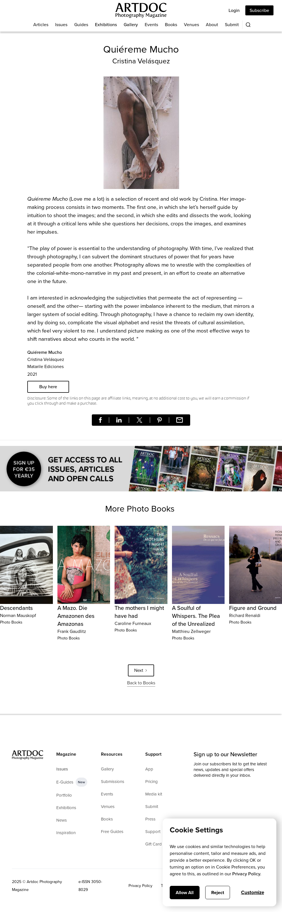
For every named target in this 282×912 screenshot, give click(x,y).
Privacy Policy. (246, 874)
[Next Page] (141, 670)
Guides (81, 24)
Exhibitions (106, 24)
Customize (252, 892)
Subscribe (259, 10)
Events (151, 24)
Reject (217, 892)
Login (234, 10)
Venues (191, 24)
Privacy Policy (140, 886)
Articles (40, 24)
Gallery (131, 24)
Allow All (185, 892)
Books (171, 24)
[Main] (141, 10)
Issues (61, 24)
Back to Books (141, 683)
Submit (232, 24)
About (212, 24)
